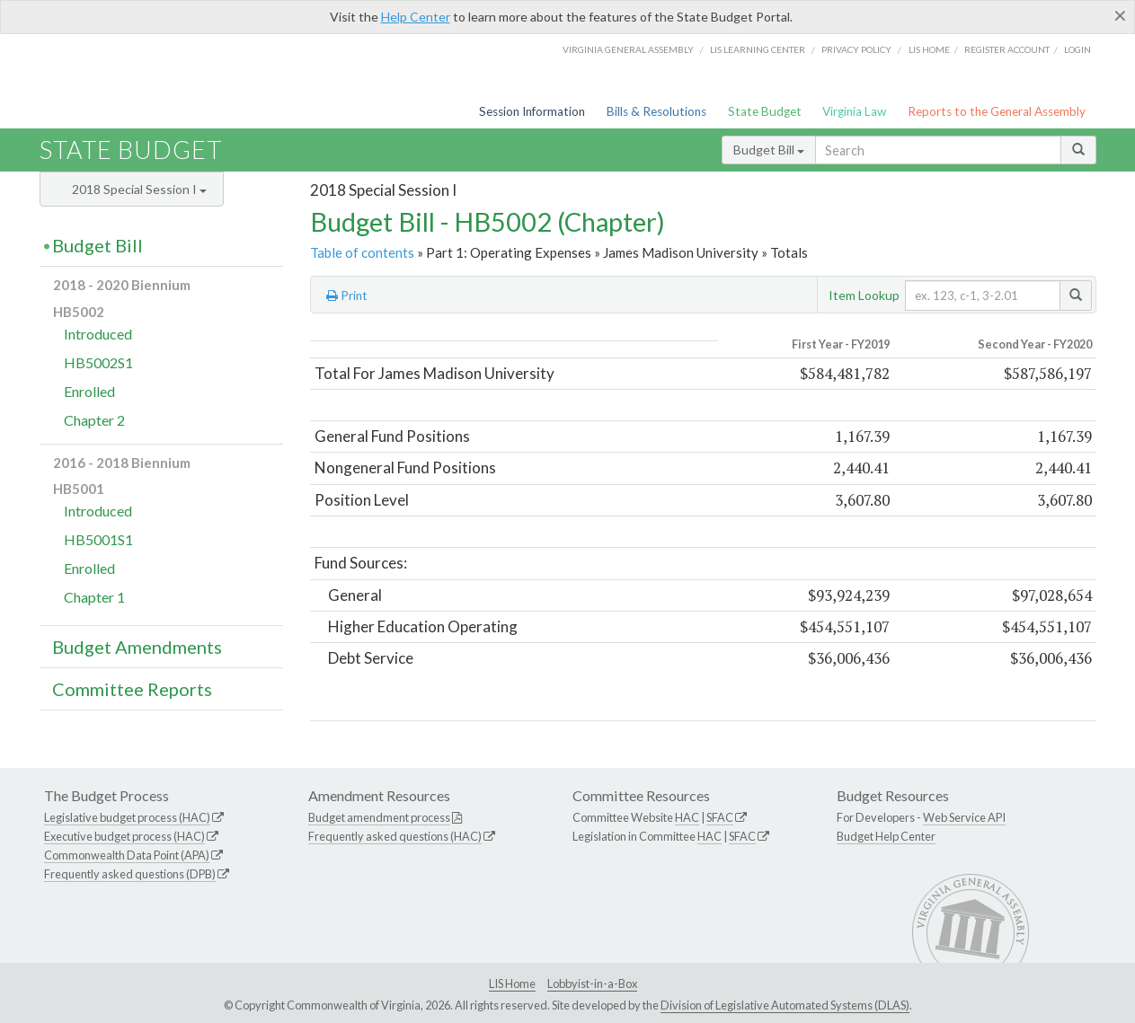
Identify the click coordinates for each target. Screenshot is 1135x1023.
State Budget (765, 111)
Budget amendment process (379, 817)
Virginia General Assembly (628, 49)
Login (1077, 49)
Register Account (1007, 49)
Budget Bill (768, 149)
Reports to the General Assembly (997, 111)
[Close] (1120, 15)
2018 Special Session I (139, 189)
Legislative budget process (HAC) (127, 817)
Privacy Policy (856, 49)
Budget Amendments (137, 646)
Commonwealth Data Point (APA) (126, 855)
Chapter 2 (94, 419)
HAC (687, 817)
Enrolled (89, 391)
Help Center (415, 16)
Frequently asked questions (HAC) (395, 836)
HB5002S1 (98, 362)
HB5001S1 (98, 539)
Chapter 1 (94, 596)
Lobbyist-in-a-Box (592, 983)
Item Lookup (864, 295)
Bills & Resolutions (656, 111)
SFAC (719, 817)
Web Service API (964, 817)
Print (347, 295)
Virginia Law (854, 111)
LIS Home (512, 983)
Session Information (532, 111)
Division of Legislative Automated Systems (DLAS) (785, 1005)
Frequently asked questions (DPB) (130, 874)
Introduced (98, 333)
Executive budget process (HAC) (124, 836)
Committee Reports (132, 689)
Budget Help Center (886, 836)
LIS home (929, 49)
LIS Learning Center (757, 49)
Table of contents (362, 252)
